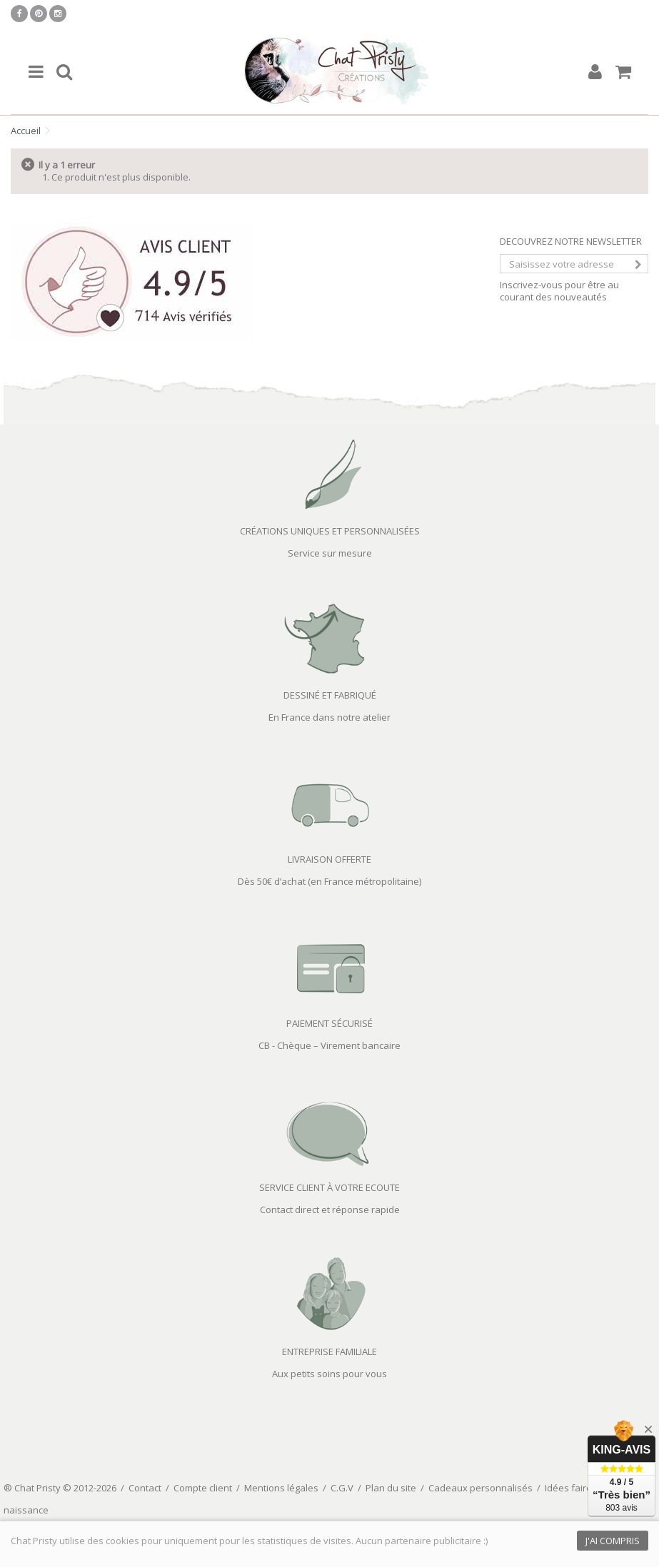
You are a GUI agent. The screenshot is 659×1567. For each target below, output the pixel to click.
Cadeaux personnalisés (480, 1487)
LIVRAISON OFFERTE (329, 859)
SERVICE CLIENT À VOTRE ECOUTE (329, 1187)
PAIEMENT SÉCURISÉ (329, 1023)
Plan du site (391, 1487)
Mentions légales (281, 1487)
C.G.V (342, 1487)
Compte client (202, 1487)
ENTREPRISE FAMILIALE (329, 1351)
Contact (145, 1487)
